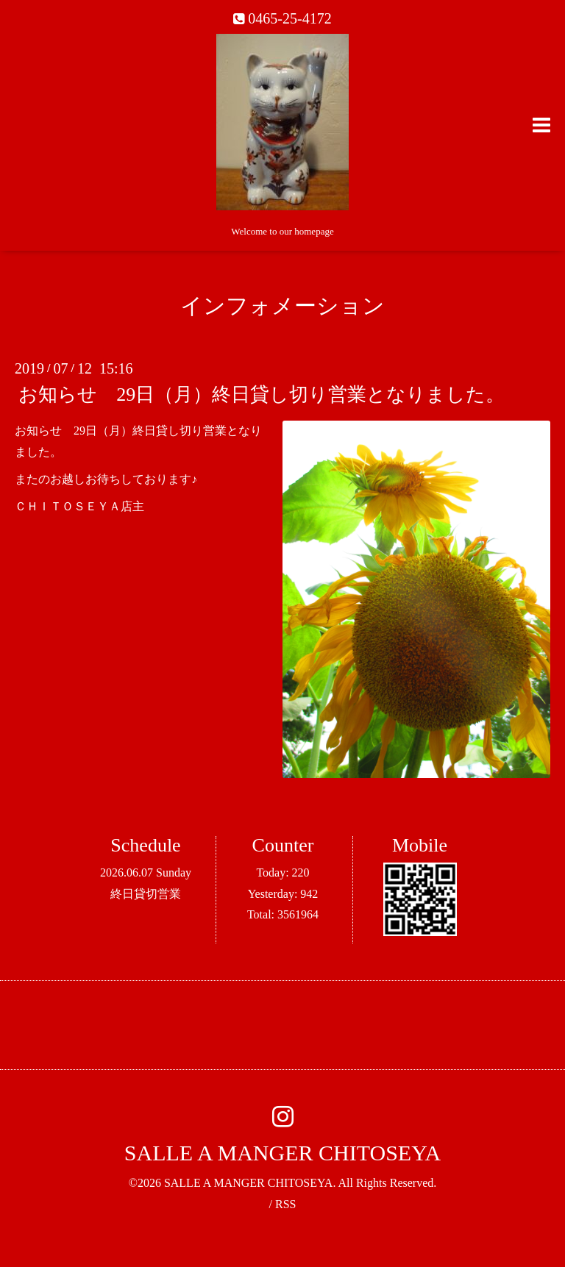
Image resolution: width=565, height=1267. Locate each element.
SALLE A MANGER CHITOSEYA (282, 1153)
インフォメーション (282, 305)
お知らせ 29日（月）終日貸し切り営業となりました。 (261, 394)
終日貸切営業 (145, 894)
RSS (285, 1204)
